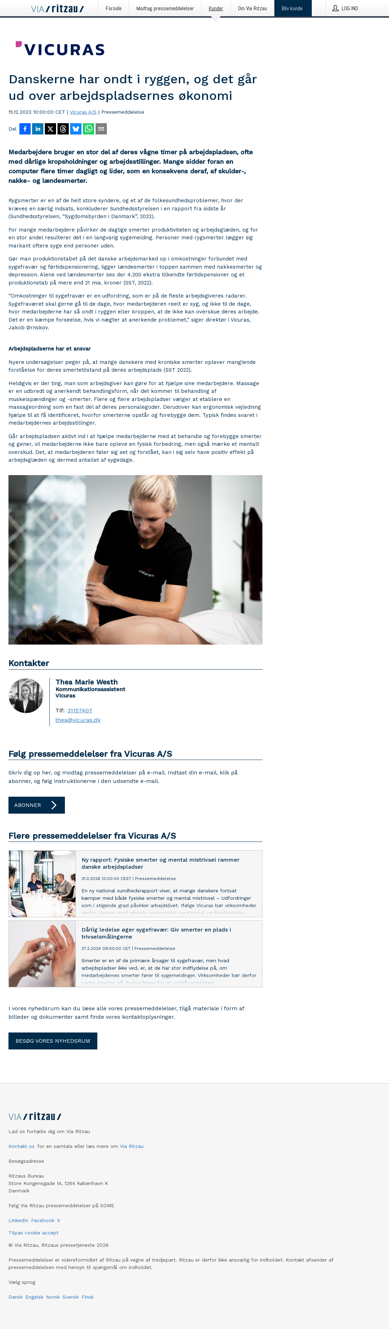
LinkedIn (18, 1220)
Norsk (53, 1297)
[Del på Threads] (63, 129)
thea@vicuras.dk (78, 720)
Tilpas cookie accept (33, 1232)
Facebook (42, 1220)
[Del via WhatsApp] (88, 129)
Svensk (70, 1297)
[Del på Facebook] (25, 129)
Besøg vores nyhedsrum (53, 1040)
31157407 (79, 710)
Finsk (87, 1297)
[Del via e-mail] (101, 129)
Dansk (15, 1297)
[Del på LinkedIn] (37, 129)
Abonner (36, 805)
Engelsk (34, 1297)
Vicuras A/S (83, 112)
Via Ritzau (132, 1146)
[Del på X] (50, 129)
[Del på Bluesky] (75, 129)
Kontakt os (21, 1146)
